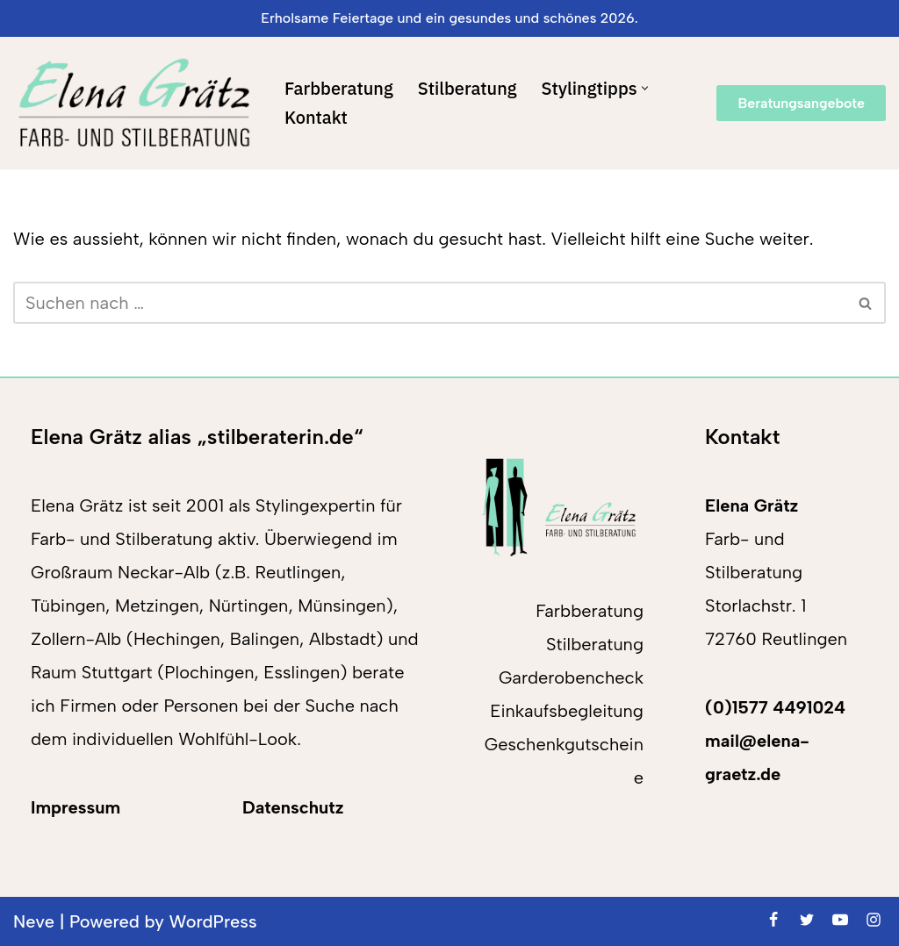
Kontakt (316, 117)
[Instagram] (873, 919)
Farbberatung (338, 88)
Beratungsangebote (801, 103)
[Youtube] (840, 919)
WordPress (213, 921)
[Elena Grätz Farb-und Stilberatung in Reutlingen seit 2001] (134, 103)
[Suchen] (429, 303)
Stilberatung (467, 88)
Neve (33, 921)
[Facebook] (773, 919)
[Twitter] (807, 919)
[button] (645, 88)
